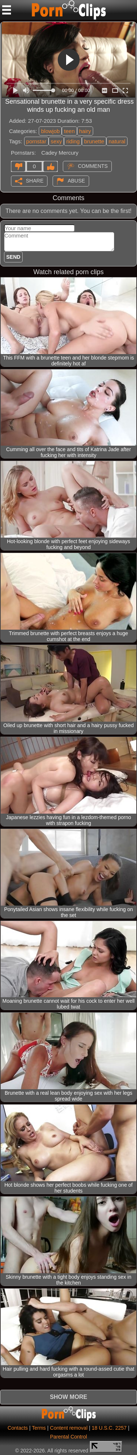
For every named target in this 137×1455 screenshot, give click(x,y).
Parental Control (68, 1437)
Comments (93, 166)
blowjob (50, 131)
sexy (56, 141)
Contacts (18, 1428)
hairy (85, 131)
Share (34, 180)
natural (117, 141)
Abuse (76, 180)
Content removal (69, 1428)
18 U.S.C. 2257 (109, 1428)
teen (69, 131)
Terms (39, 1428)
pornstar (36, 141)
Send (13, 257)
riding (73, 141)
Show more (68, 1397)
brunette (94, 141)
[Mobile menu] (6, 10)
